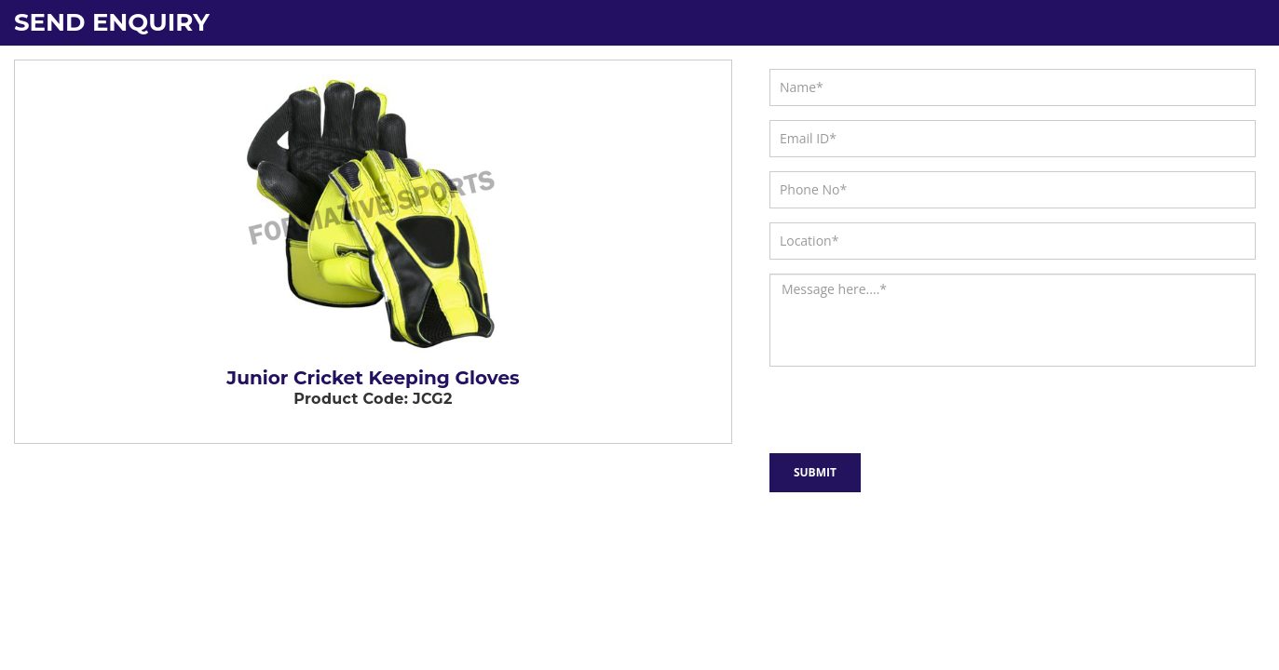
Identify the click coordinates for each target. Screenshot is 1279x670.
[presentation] (868, 406)
